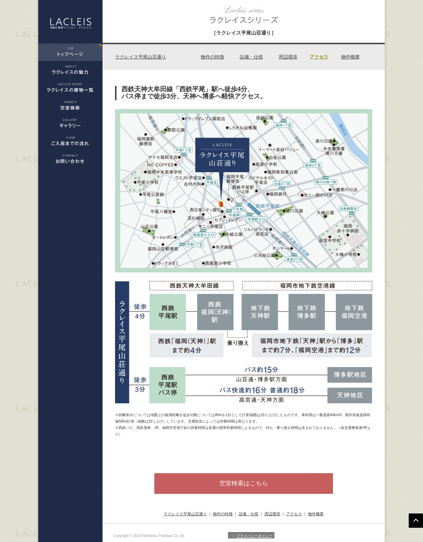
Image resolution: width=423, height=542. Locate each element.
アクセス (319, 57)
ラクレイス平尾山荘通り (140, 57)
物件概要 (350, 57)
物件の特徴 (212, 57)
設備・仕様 (251, 57)
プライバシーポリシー (254, 536)
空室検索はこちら (243, 483)
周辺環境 (288, 57)
